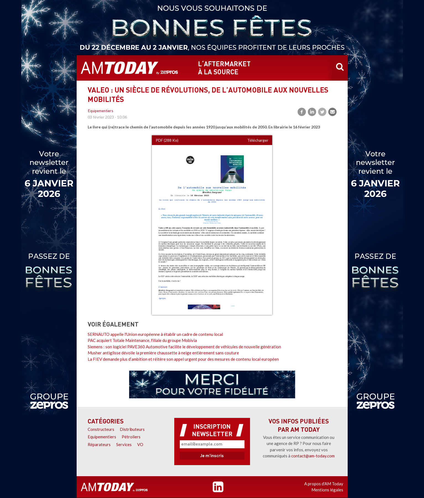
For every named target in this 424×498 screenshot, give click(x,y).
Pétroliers (131, 436)
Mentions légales (327, 489)
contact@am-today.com (313, 455)
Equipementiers (100, 111)
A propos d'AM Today (323, 483)
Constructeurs (101, 429)
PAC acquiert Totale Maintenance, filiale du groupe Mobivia (142, 340)
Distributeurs (132, 429)
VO (140, 444)
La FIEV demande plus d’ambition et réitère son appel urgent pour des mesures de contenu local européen (183, 359)
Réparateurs (99, 444)
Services (124, 444)
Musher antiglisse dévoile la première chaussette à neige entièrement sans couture (163, 352)
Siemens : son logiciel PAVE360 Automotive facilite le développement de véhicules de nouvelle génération (184, 346)
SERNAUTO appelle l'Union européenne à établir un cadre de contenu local (155, 334)
